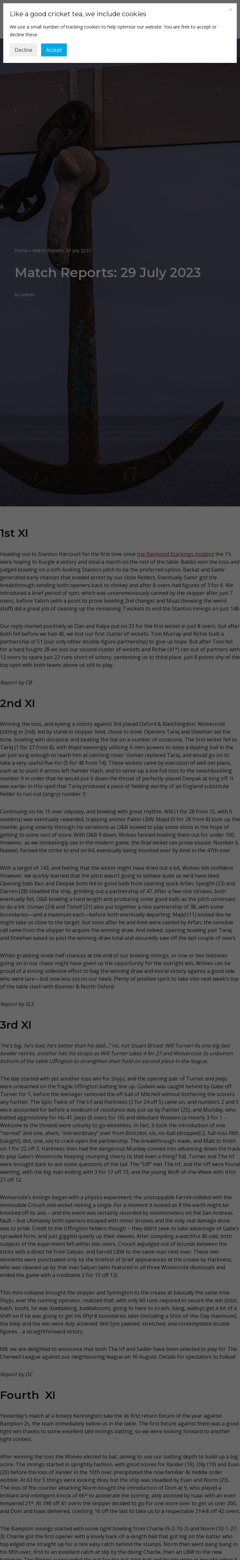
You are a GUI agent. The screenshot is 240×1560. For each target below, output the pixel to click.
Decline (23, 49)
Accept (54, 49)
